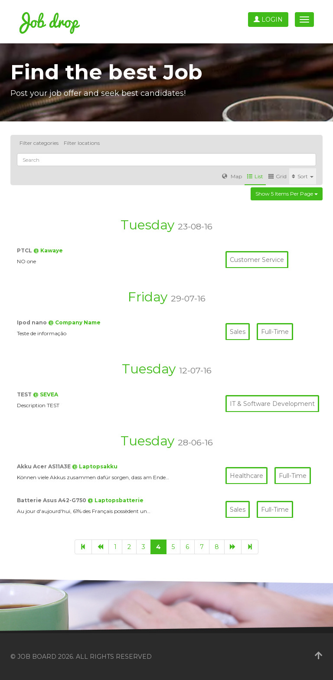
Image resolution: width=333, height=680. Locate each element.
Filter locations (82, 143)
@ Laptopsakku (95, 466)
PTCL (25, 250)
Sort (302, 176)
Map (232, 176)
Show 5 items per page (286, 193)
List (255, 176)
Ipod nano (32, 322)
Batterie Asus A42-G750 (52, 500)
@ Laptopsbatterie (116, 500)
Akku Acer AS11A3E (44, 466)
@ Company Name (74, 322)
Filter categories (39, 143)
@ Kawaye (48, 250)
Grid (277, 176)
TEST (25, 394)
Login (268, 19)
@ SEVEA (45, 394)
